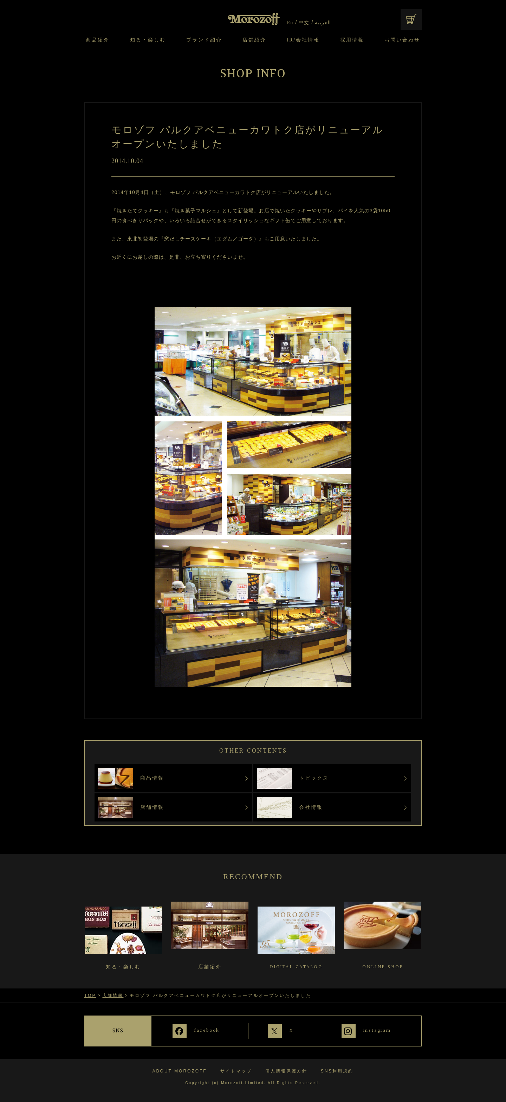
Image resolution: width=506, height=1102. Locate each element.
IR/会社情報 (303, 40)
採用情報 (352, 40)
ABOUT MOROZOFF (180, 1070)
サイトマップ (236, 1070)
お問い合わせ (402, 40)
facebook (204, 1031)
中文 (304, 22)
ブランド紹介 (204, 40)
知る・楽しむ (148, 40)
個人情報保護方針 (286, 1070)
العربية (323, 22)
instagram (377, 1031)
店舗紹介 (254, 40)
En (290, 22)
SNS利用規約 (337, 1070)
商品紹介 (98, 40)
